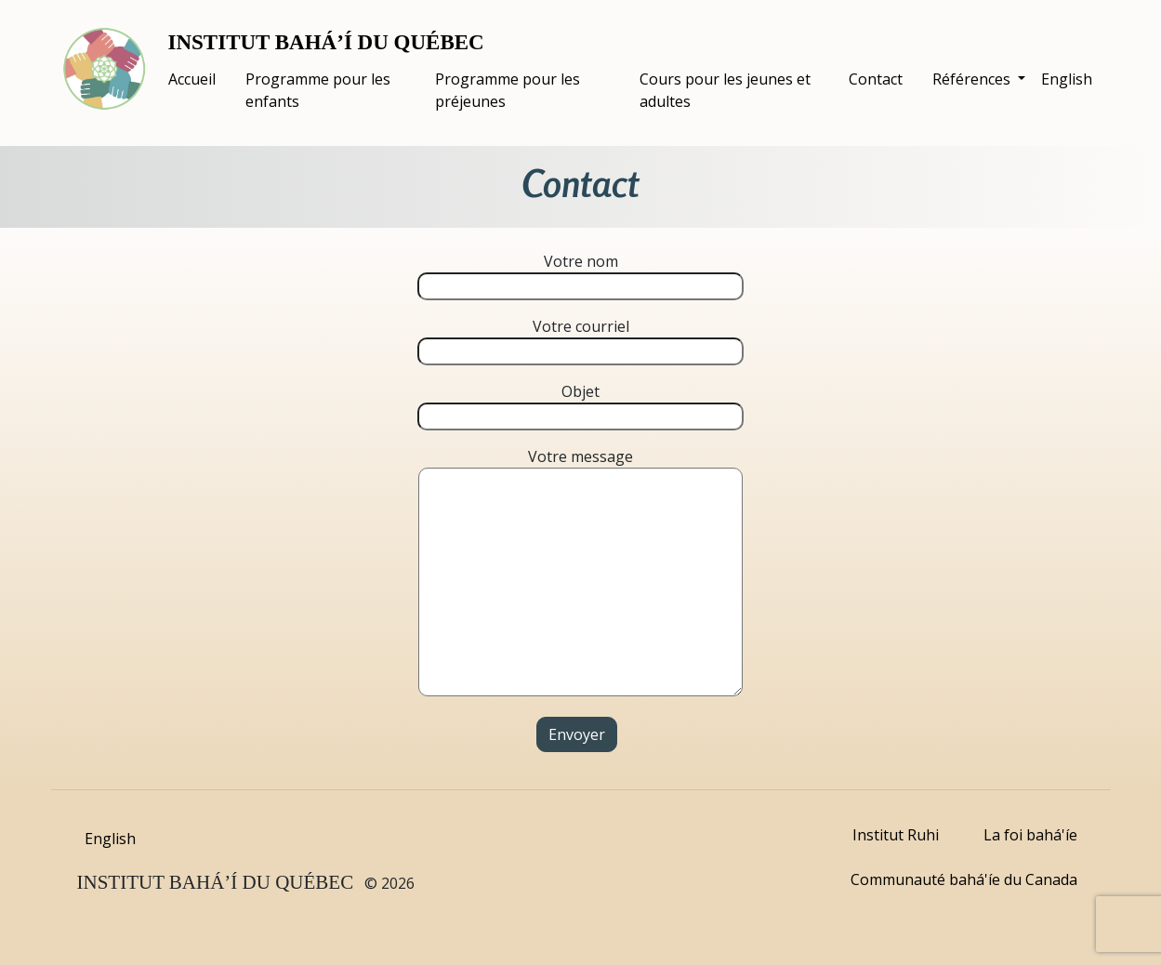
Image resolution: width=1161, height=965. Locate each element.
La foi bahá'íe (1030, 835)
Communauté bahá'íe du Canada (964, 879)
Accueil (192, 79)
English (1066, 79)
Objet (580, 404)
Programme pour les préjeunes (507, 90)
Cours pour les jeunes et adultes (725, 90)
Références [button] (973, 79)
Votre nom (580, 274)
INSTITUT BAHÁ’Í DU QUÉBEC (326, 42)
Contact (876, 79)
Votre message (580, 573)
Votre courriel (580, 339)
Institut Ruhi (895, 835)
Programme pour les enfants (317, 90)
